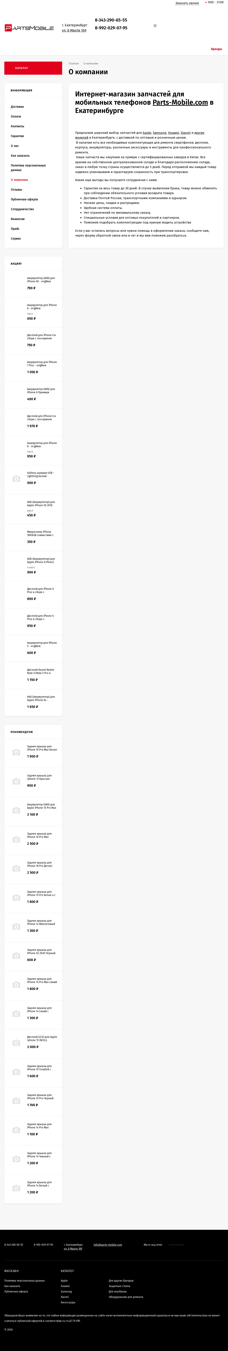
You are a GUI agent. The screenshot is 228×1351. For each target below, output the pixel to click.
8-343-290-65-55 (111, 20)
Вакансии (18, 219)
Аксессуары (68, 1302)
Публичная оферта (24, 199)
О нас (15, 146)
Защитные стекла (119, 1286)
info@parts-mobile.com (108, 1244)
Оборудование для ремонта (126, 1297)
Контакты (17, 126)
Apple (147, 133)
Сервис (16, 238)
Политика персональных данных (28, 168)
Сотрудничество (22, 209)
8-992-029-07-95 (111, 27)
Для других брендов (121, 1280)
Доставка (17, 107)
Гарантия (17, 136)
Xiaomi (186, 133)
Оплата (16, 116)
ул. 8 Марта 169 (74, 30)
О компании (19, 180)
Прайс (15, 229)
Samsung (159, 133)
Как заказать (20, 156)
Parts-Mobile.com (180, 102)
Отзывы (16, 190)
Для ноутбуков (118, 1291)
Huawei (173, 133)
